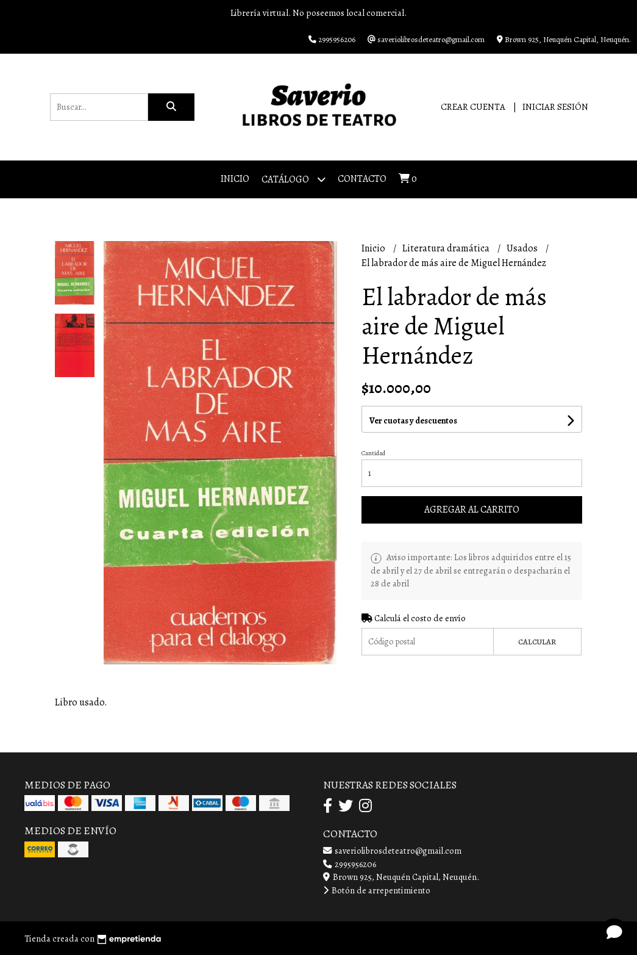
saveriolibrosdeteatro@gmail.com (392, 851)
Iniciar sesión (555, 107)
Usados (523, 248)
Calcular (537, 641)
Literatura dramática (446, 248)
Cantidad (373, 453)
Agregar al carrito (471, 509)
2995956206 (349, 864)
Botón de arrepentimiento (376, 890)
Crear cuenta (473, 107)
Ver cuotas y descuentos (413, 421)
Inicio (235, 179)
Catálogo (294, 179)
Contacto (362, 179)
